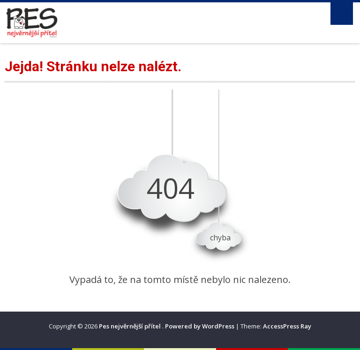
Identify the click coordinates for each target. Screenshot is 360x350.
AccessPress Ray (287, 326)
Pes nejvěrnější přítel (130, 326)
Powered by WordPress (199, 326)
